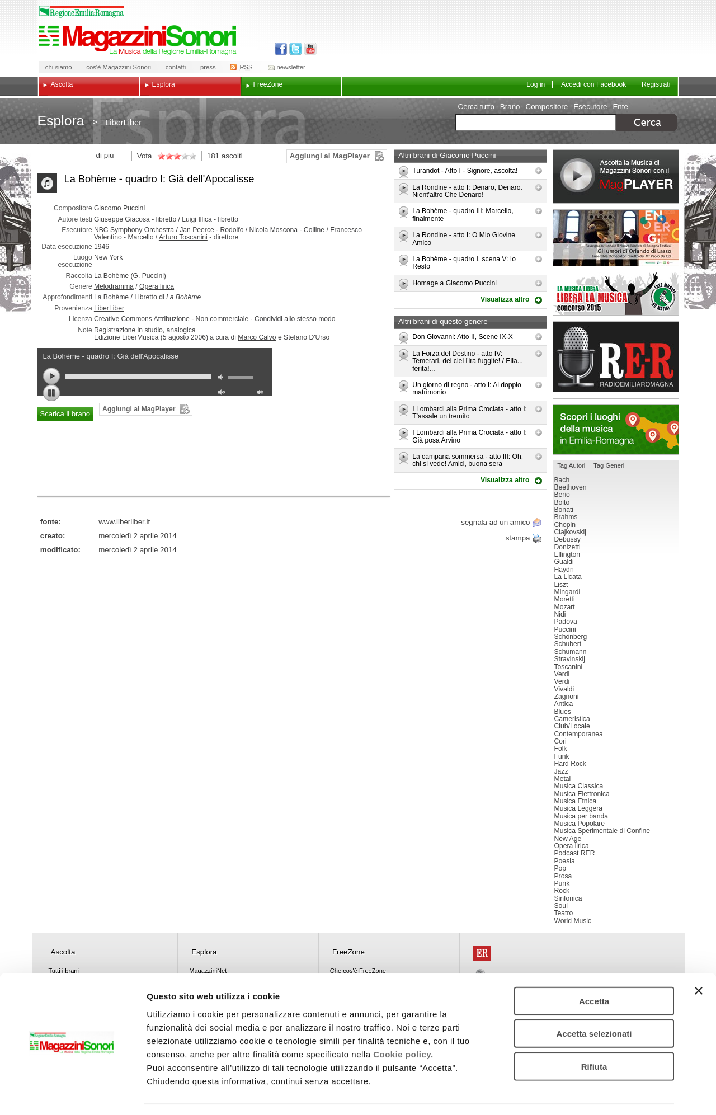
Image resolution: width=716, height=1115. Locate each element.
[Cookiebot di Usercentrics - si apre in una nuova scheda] (72, 1093)
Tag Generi (608, 465)
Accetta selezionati (594, 1000)
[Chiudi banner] (699, 957)
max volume (262, 393)
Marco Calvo (257, 337)
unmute (223, 393)
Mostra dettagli (588, 1093)
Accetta (594, 967)
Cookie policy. (403, 1020)
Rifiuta (594, 1033)
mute (223, 378)
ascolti (232, 156)
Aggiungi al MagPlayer (330, 156)
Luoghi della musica (616, 429)
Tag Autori (571, 465)
